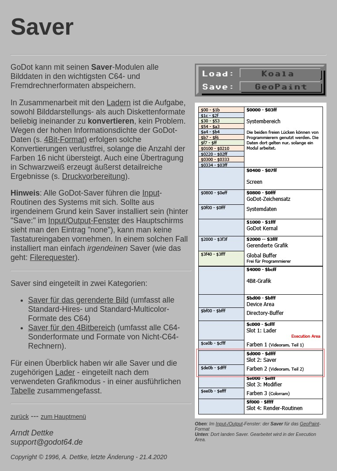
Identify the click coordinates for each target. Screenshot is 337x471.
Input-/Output (229, 423)
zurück (20, 416)
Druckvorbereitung (93, 176)
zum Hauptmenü (63, 416)
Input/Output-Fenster (83, 220)
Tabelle (23, 390)
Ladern (119, 102)
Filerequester (52, 257)
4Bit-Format (64, 139)
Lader (65, 372)
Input (150, 193)
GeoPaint (309, 423)
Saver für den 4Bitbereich (71, 327)
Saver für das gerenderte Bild (78, 300)
